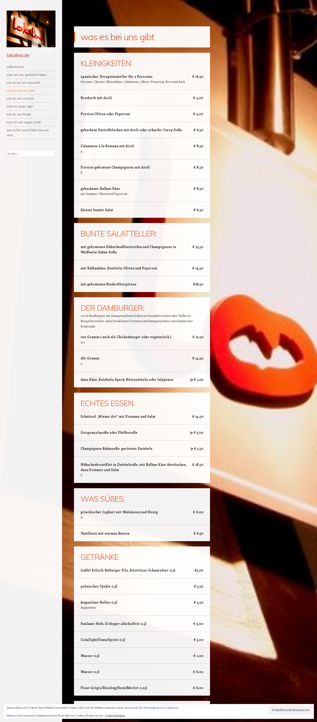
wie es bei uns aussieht (23, 83)
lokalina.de (18, 55)
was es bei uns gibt (21, 91)
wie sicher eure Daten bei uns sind (28, 132)
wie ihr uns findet (19, 114)
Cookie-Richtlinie (115, 715)
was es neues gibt (20, 106)
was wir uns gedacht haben (27, 75)
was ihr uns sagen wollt (24, 122)
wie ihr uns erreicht (20, 98)
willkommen (15, 67)
